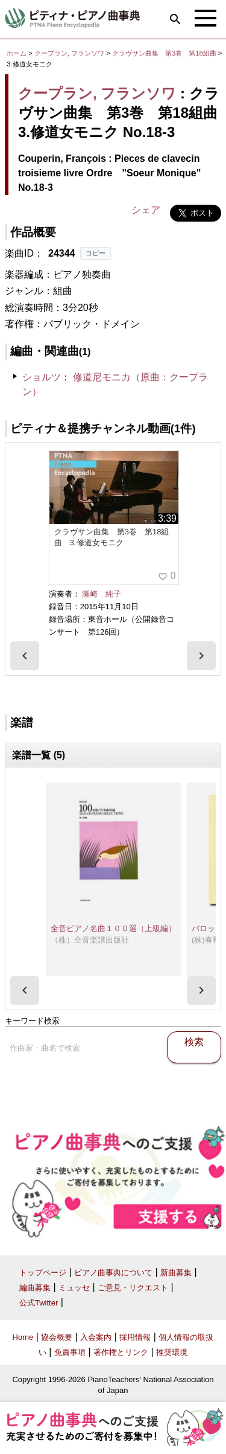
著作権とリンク (120, 1352)
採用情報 (135, 1337)
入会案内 (95, 1337)
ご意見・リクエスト (133, 1287)
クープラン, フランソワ (69, 53)
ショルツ (41, 377)
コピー (95, 253)
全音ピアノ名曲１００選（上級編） (113, 928)
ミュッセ (74, 1287)
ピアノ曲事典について (113, 1272)
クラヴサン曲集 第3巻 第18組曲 (165, 53)
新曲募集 (176, 1272)
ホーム (17, 53)
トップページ (42, 1272)
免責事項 (70, 1352)
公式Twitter (38, 1302)
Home (23, 1337)
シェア (145, 210)
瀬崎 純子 (101, 593)
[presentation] (24, 655)
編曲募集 (35, 1287)
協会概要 (56, 1337)
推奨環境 (171, 1352)
